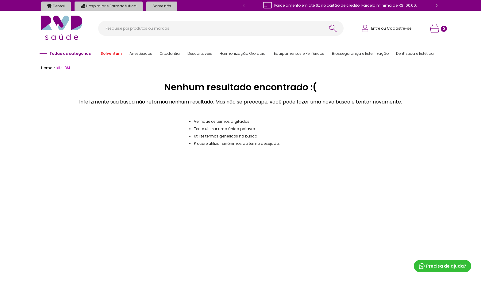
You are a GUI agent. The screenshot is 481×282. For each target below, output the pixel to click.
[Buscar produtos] (332, 28)
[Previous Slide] (244, 5)
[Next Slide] (436, 5)
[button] (111, 53)
